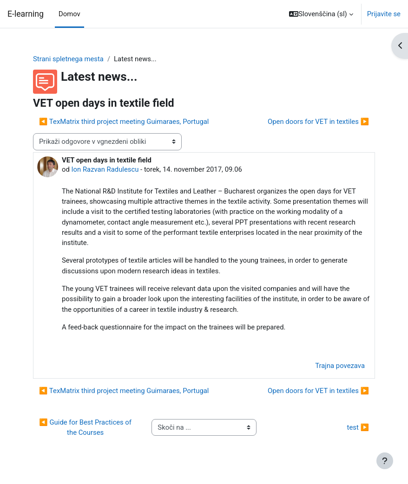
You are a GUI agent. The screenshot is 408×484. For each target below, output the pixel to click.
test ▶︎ (358, 427)
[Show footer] (384, 460)
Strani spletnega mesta (68, 59)
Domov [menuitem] (69, 14)
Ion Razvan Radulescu (105, 169)
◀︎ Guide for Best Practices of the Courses (86, 427)
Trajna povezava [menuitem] (340, 365)
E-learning (25, 14)
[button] (321, 14)
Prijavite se (384, 14)
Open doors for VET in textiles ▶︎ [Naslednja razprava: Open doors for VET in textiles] (318, 121)
